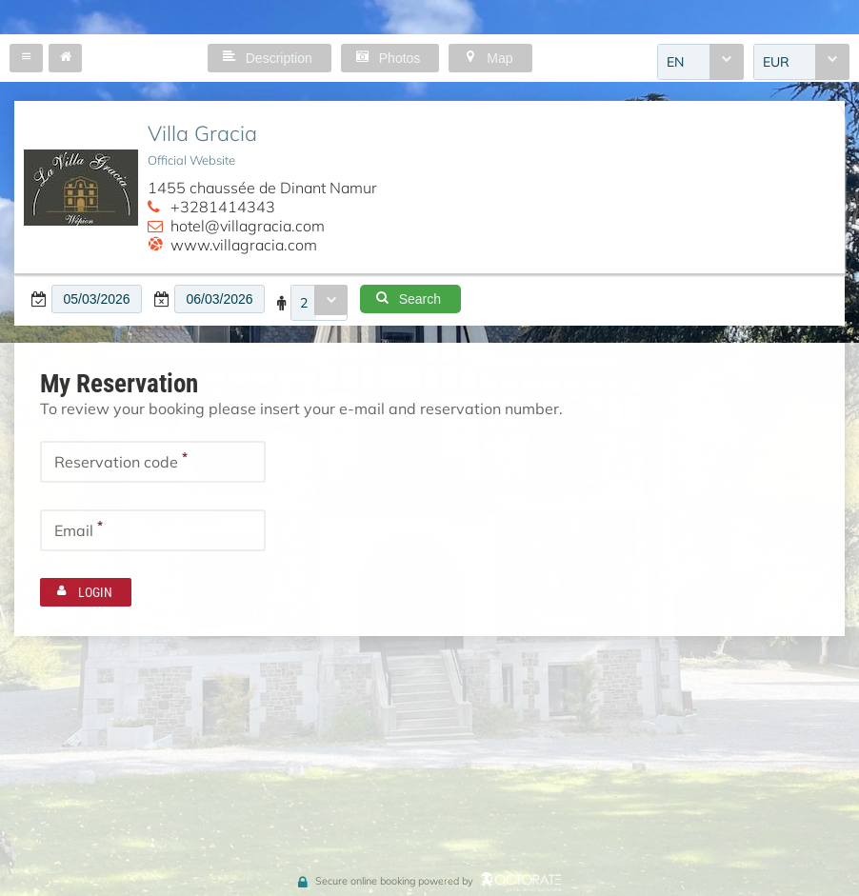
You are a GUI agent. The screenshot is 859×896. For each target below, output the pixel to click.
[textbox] (96, 299)
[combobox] (700, 62)
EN (675, 61)
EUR (776, 61)
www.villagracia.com (243, 244)
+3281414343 (222, 206)
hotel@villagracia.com (247, 225)
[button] (26, 58)
